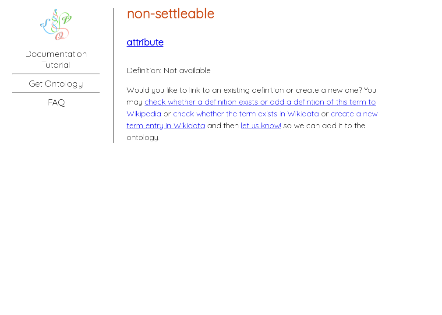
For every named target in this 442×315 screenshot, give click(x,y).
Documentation (56, 53)
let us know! (261, 125)
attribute (145, 42)
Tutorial (56, 64)
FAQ (56, 102)
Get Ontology (56, 83)
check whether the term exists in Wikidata (246, 113)
